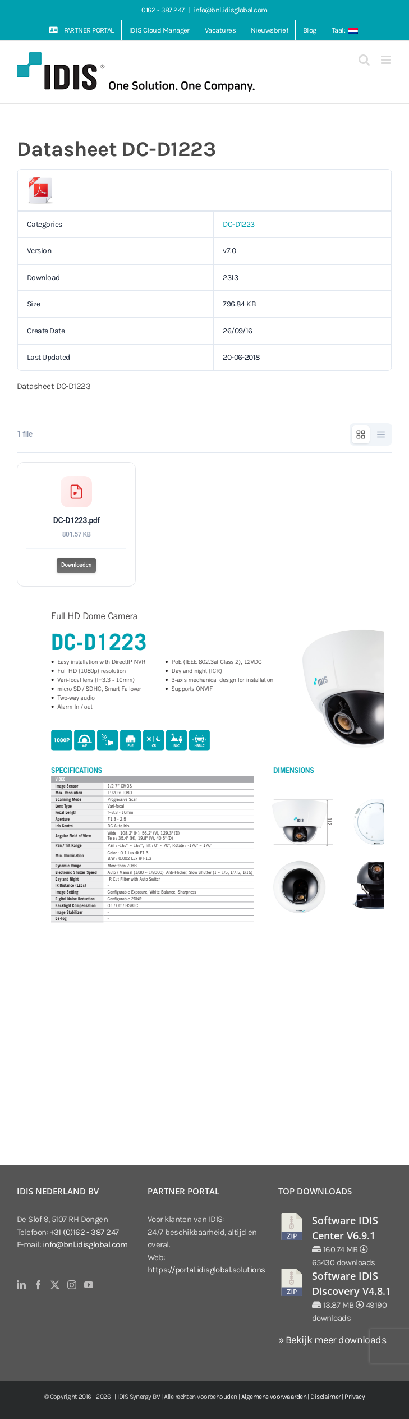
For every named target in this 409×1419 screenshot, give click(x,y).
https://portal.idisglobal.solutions (206, 1270)
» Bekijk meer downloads (332, 1340)
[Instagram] (71, 1284)
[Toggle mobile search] (364, 60)
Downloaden (76, 565)
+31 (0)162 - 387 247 (84, 1232)
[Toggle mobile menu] (386, 60)
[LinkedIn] (21, 1284)
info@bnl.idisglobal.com (230, 10)
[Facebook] (38, 1284)
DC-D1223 (239, 224)
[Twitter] (54, 1284)
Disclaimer (325, 1396)
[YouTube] (88, 1284)
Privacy (354, 1396)
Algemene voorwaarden (273, 1396)
